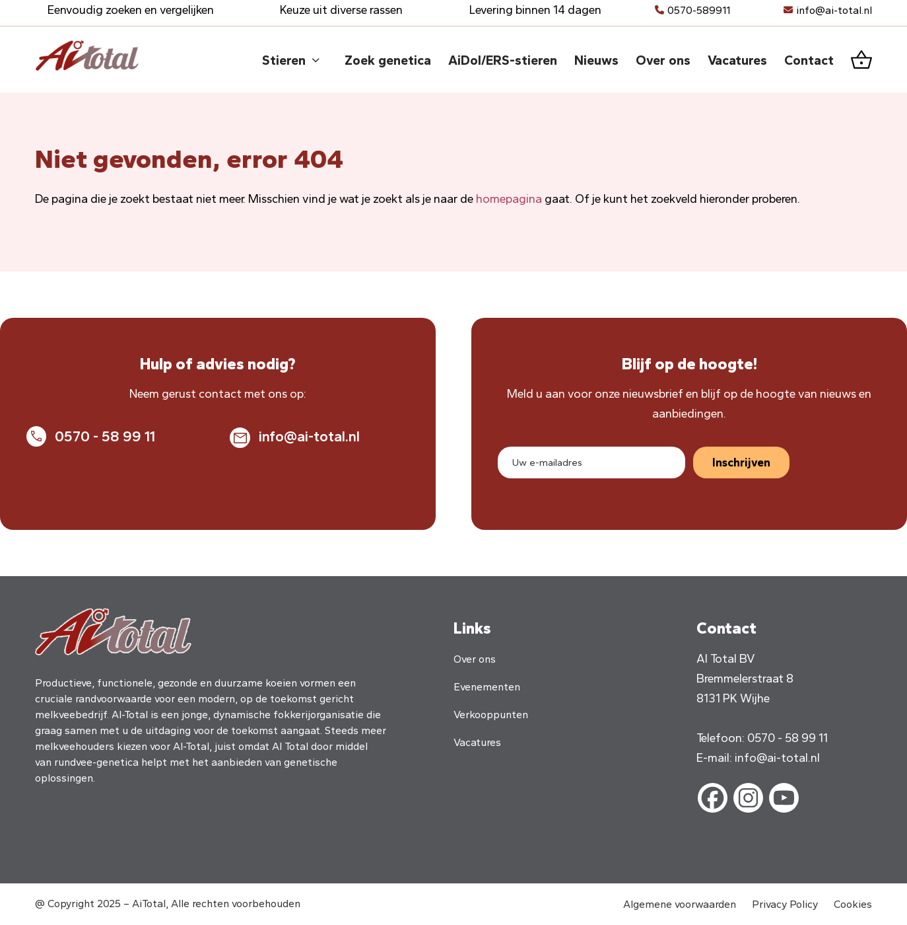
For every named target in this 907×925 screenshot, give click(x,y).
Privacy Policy (785, 904)
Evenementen (487, 687)
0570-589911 (698, 10)
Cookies (853, 904)
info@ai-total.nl (834, 10)
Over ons (475, 659)
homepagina (509, 199)
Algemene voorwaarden (679, 904)
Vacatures (477, 742)
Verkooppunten (491, 714)
